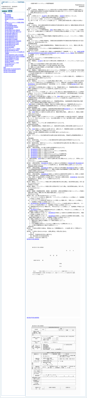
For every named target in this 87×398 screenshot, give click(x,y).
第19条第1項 (34, 157)
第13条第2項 (34, 150)
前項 (30, 87)
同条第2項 (71, 163)
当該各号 (62, 16)
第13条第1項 (34, 149)
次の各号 (44, 16)
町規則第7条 (73, 177)
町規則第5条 (31, 84)
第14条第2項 (34, 153)
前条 (51, 29)
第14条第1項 (34, 152)
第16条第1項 (34, 155)
